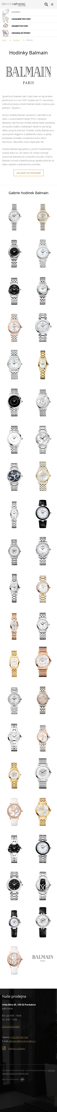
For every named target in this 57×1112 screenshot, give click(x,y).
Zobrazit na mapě (10, 1026)
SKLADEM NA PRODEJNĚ (29, 173)
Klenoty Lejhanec (16, 1048)
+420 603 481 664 (19, 1037)
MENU (52, 4)
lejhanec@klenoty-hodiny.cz (22, 1041)
